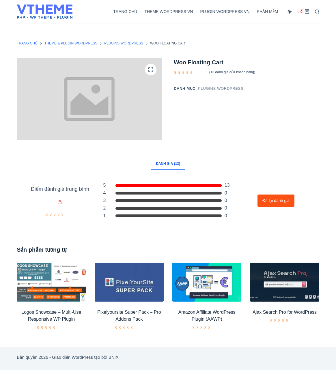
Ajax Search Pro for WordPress (285, 312)
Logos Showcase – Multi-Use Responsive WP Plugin (51, 316)
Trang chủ (125, 11)
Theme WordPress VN (168, 11)
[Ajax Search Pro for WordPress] (284, 282)
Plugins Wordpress (220, 88)
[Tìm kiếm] (317, 12)
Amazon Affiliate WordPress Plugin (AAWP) (207, 316)
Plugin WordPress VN (224, 11)
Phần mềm (267, 11)
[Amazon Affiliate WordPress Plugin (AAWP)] (206, 282)
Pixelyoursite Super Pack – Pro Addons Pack (129, 316)
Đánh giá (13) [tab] (168, 164)
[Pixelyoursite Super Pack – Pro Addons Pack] (129, 282)
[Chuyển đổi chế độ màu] (290, 12)
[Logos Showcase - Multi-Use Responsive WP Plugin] (51, 282)
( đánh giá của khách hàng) (232, 72)
